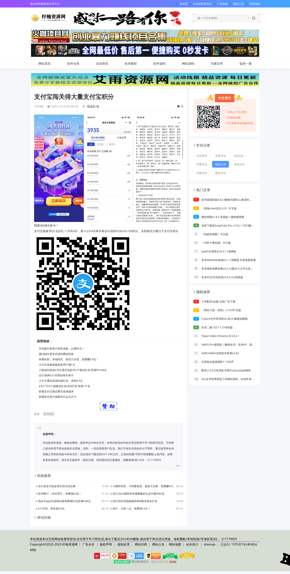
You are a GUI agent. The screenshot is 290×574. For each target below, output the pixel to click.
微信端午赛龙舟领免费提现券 (56, 354)
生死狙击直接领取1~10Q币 (213, 362)
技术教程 (135, 63)
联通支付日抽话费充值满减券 (56, 391)
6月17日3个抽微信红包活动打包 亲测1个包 (64, 386)
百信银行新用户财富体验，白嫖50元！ (62, 348)
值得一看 (249, 63)
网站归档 (141, 544)
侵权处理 (123, 544)
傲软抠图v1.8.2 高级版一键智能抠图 (218, 217)
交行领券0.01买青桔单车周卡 (56, 375)
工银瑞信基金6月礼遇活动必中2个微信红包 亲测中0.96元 (73, 370)
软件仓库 (77, 63)
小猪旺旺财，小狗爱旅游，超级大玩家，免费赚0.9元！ (144, 486)
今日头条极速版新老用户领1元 (57, 364)
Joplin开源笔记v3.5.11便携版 (214, 251)
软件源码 (163, 63)
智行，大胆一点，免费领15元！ (131, 508)
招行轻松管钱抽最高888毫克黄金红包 (135, 501)
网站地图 (175, 544)
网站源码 (192, 63)
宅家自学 (217, 63)
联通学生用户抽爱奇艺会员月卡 (57, 397)
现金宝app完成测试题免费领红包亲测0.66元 (64, 501)
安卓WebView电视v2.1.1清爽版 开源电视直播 (224, 260)
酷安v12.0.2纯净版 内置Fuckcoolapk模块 (222, 370)
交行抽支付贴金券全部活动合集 (57, 486)
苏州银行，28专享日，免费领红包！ (59, 493)
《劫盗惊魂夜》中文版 (210, 234)
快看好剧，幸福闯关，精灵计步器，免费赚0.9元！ (69, 359)
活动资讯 (106, 63)
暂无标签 (49, 414)
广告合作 (88, 544)
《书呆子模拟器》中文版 (212, 243)
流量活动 (220, 155)
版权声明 (106, 544)
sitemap (209, 544)
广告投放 (222, 4)
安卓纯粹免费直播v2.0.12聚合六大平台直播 (223, 268)
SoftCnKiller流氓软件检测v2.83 (216, 353)
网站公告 (238, 4)
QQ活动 (238, 155)
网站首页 (44, 63)
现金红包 (93, 106)
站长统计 (192, 544)
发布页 (184, 4)
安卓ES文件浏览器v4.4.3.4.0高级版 (218, 277)
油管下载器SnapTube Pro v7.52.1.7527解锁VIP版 (227, 225)
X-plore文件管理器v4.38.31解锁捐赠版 (220, 318)
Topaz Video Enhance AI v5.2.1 (216, 336)
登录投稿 (254, 4)
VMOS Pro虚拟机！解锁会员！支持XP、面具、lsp (227, 344)
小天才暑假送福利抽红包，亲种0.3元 (61, 380)
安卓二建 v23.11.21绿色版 (213, 327)
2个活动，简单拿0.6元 (51, 508)
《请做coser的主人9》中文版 (215, 208)
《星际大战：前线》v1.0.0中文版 (217, 310)
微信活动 (220, 173)
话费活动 (201, 164)
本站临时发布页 (202, 4)
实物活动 (201, 173)
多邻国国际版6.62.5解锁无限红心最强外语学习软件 (228, 199)
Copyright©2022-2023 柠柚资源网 (54, 544)
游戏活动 (239, 164)
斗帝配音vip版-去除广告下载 (214, 301)
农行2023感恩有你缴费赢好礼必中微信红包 (138, 493)
